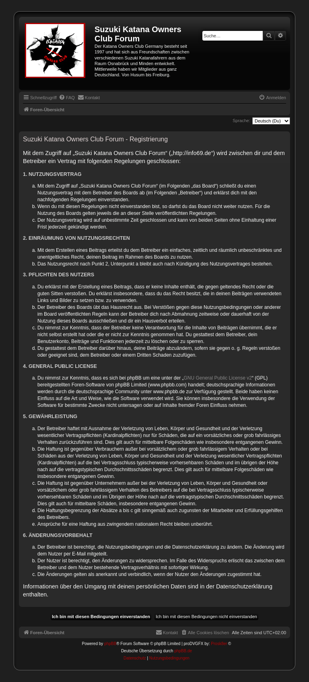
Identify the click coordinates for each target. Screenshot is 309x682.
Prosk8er (219, 643)
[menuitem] (67, 97)
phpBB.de (183, 651)
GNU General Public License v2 (218, 378)
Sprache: (241, 120)
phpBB (110, 643)
